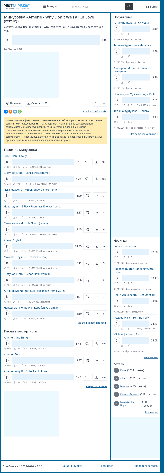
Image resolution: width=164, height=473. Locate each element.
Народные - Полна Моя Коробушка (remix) (31, 307)
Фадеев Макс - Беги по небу (131, 317)
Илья (123, 370)
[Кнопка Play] (7, 40)
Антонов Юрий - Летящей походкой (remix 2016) (34, 290)
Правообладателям (145, 465)
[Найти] (129, 6)
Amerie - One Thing (16, 337)
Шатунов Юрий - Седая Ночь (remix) (27, 274)
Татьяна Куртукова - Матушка (132, 45)
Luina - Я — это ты (125, 246)
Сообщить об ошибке (95, 111)
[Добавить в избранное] (100, 103)
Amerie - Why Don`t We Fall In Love (25, 371)
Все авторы (151, 412)
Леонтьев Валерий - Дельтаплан (134, 294)
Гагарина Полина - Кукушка (131, 22)
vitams (123, 378)
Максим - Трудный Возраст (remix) (25, 257)
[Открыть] (100, 162)
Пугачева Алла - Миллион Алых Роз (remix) (31, 189)
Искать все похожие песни (92, 322)
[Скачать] (37, 103)
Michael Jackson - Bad (127, 334)
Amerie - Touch (13, 354)
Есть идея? (107, 465)
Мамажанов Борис (127, 403)
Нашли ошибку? (71, 465)
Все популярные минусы (144, 134)
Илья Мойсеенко (129, 394)
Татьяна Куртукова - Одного (131, 111)
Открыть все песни (96, 386)
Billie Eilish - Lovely (15, 156)
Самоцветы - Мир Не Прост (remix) (26, 223)
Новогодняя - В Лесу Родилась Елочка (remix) (32, 206)
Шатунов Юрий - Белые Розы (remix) (27, 172)
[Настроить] (13, 103)
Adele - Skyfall (12, 240)
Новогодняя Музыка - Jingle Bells (134, 94)
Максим (124, 386)
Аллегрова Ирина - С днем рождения (130, 69)
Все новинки (151, 357)
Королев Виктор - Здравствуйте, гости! (134, 270)
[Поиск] (97, 6)
